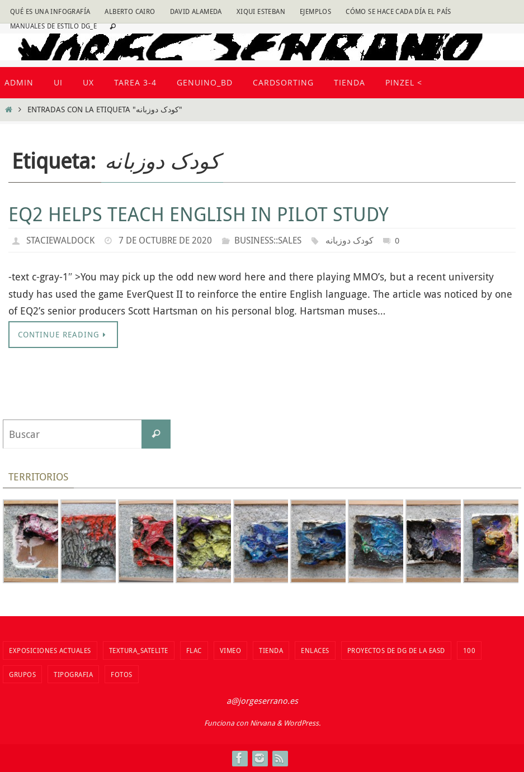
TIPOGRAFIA (73, 674)
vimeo (231, 650)
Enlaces (315, 650)
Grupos (22, 674)
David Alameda (196, 11)
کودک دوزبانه (349, 240)
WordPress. (302, 723)
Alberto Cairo (130, 11)
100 (469, 650)
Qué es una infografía (50, 11)
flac (194, 650)
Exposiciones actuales (50, 650)
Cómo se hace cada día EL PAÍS (398, 11)
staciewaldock (60, 240)
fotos (122, 674)
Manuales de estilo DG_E (53, 25)
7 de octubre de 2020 (165, 240)
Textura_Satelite (138, 650)
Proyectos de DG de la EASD (396, 650)
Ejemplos (315, 11)
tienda (271, 650)
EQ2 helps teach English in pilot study (198, 214)
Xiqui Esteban (261, 11)
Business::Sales (267, 240)
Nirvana (262, 723)
